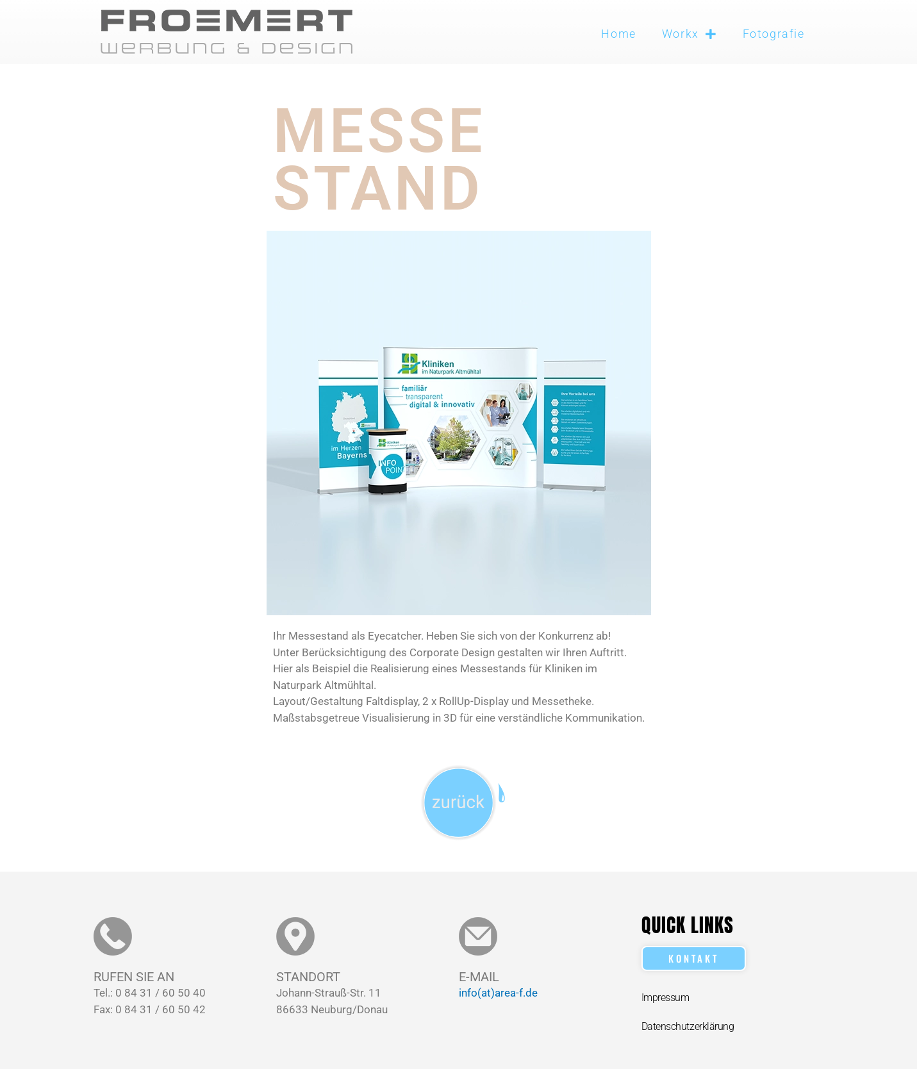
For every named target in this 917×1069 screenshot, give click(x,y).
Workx (689, 34)
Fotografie (774, 33)
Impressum (665, 997)
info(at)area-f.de (498, 992)
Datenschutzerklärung (687, 1026)
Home (618, 33)
